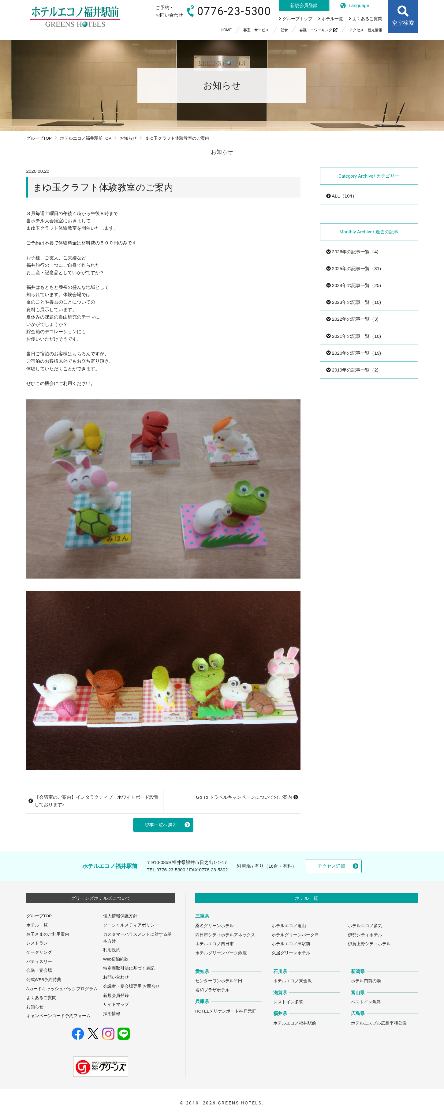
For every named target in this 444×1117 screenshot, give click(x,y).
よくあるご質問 (41, 997)
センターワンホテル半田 (218, 981)
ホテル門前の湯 (366, 981)
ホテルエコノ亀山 (289, 925)
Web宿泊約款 (116, 959)
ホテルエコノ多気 (365, 925)
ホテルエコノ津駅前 (291, 944)
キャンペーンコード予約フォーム (58, 1015)
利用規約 (111, 950)
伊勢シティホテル (365, 935)
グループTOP (39, 138)
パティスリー (39, 961)
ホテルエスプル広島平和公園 (379, 1023)
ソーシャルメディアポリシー (131, 925)
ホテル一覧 (37, 925)
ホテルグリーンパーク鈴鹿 (221, 953)
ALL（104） (341, 195)
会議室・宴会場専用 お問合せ (131, 986)
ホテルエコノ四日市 (214, 944)
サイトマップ (116, 1004)
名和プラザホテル (212, 990)
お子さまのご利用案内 (47, 934)
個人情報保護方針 (120, 916)
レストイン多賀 (288, 1002)
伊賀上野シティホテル (369, 944)
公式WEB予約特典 (44, 979)
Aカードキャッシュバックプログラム (62, 989)
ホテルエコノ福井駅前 (294, 1023)
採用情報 (111, 1013)
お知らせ (128, 138)
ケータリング (39, 952)
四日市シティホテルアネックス (225, 935)
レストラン (37, 943)
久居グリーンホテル (291, 953)
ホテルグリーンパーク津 (295, 935)
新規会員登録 (116, 995)
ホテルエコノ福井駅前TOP (85, 138)
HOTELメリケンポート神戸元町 (225, 1011)
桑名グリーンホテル (214, 925)
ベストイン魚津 (366, 1002)
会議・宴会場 (39, 970)
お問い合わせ (116, 977)
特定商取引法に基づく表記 (129, 968)
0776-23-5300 (170, 869)
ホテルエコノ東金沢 (292, 981)
